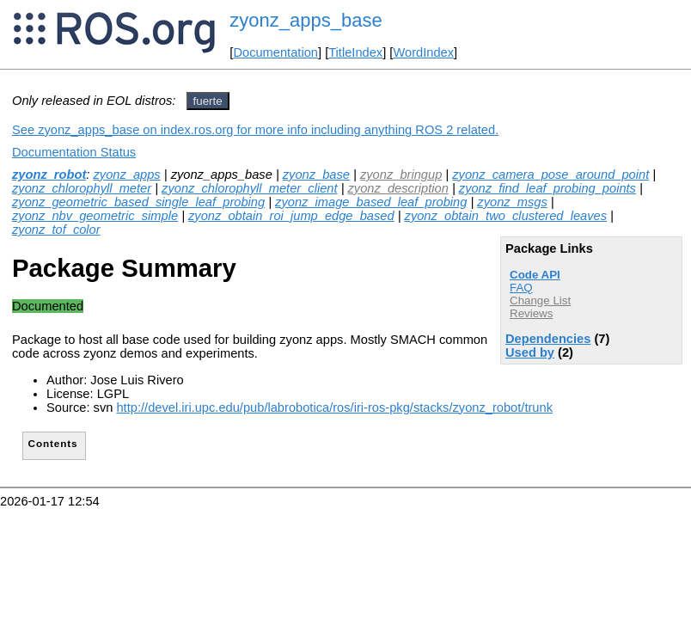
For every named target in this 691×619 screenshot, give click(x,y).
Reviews (531, 313)
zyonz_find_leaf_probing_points (547, 188)
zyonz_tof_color (56, 229)
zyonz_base (316, 174)
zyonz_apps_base (305, 20)
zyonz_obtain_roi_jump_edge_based (291, 216)
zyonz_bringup (401, 174)
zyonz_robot (49, 174)
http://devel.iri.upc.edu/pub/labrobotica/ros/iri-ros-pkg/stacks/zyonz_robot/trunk (334, 407)
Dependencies (547, 339)
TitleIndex (355, 52)
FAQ (521, 287)
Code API (535, 274)
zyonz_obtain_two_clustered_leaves (506, 216)
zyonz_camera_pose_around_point (550, 174)
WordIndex (423, 52)
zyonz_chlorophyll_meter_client (249, 188)
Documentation (275, 52)
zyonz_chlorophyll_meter (81, 188)
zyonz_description (398, 188)
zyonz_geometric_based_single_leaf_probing (138, 202)
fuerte (208, 101)
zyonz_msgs (512, 202)
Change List (540, 300)
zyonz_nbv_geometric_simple (95, 216)
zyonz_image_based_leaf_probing (371, 202)
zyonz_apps (126, 174)
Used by (529, 352)
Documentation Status (74, 152)
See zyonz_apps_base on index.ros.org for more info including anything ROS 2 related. (255, 130)
